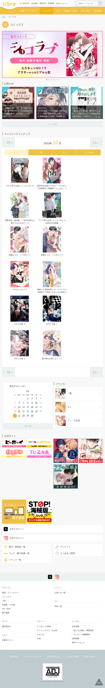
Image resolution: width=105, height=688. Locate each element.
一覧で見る (27, 426)
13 (19, 407)
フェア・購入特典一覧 (19, 553)
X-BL (39, 638)
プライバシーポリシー (32, 657)
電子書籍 (98, 11)
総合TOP (26, 3)
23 (32, 411)
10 (36, 403)
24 (36, 411)
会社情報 (34, 3)
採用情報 (51, 3)
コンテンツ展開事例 (81, 634)
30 (32, 415)
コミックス (46, 11)
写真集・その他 (70, 11)
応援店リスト (7, 640)
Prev (5, 393)
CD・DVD (85, 11)
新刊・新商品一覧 (17, 547)
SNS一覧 (58, 606)
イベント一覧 (15, 560)
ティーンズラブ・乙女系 (47, 630)
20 (19, 411)
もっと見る (52, 124)
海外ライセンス (61, 3)
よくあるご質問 (67, 553)
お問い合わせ (89, 657)
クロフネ (40, 634)
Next (50, 393)
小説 (57, 11)
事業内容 (43, 3)
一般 (63, 393)
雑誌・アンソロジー (29, 11)
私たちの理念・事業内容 (83, 630)
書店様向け (6, 626)
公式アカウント (16, 529)
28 (23, 415)
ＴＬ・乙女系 (67, 420)
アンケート (65, 547)
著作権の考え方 (53, 657)
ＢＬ (63, 407)
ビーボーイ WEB (44, 626)
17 (36, 407)
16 (32, 407)
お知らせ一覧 (59, 593)
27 (19, 415)
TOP (3, 17)
